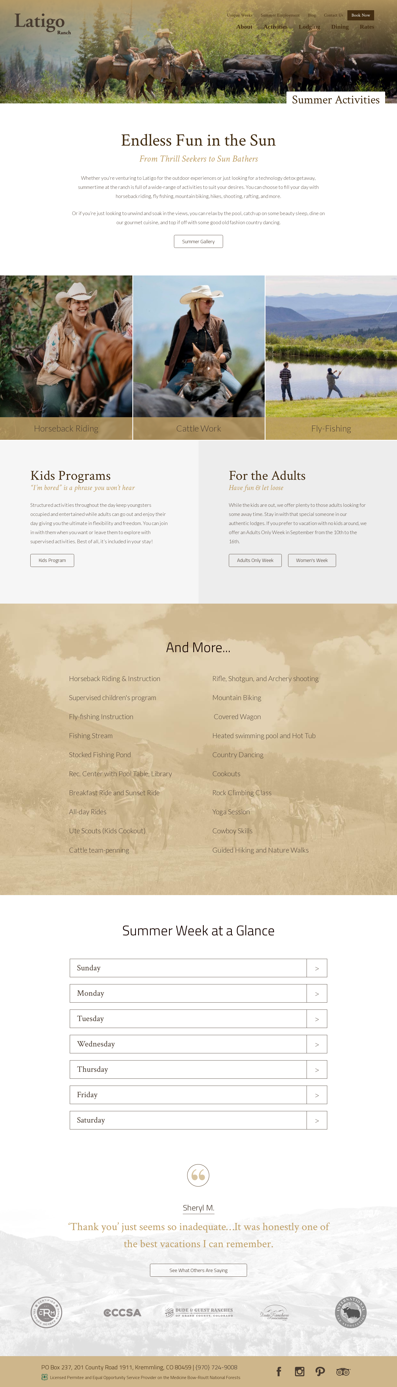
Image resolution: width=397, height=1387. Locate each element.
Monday (90, 993)
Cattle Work (198, 428)
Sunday (88, 968)
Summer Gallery (198, 241)
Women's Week (312, 560)
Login (7, 1380)
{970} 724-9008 (216, 1367)
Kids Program (52, 560)
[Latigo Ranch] (43, 24)
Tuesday (90, 1018)
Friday (87, 1094)
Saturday (91, 1120)
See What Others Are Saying (198, 1270)
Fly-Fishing (331, 428)
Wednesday (96, 1044)
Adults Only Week (255, 560)
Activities (276, 26)
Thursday (92, 1069)
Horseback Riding (66, 428)
